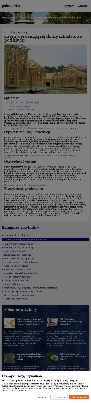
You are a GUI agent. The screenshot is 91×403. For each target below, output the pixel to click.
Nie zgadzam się (59, 397)
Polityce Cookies (17, 390)
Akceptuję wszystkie (79, 397)
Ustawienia (42, 397)
